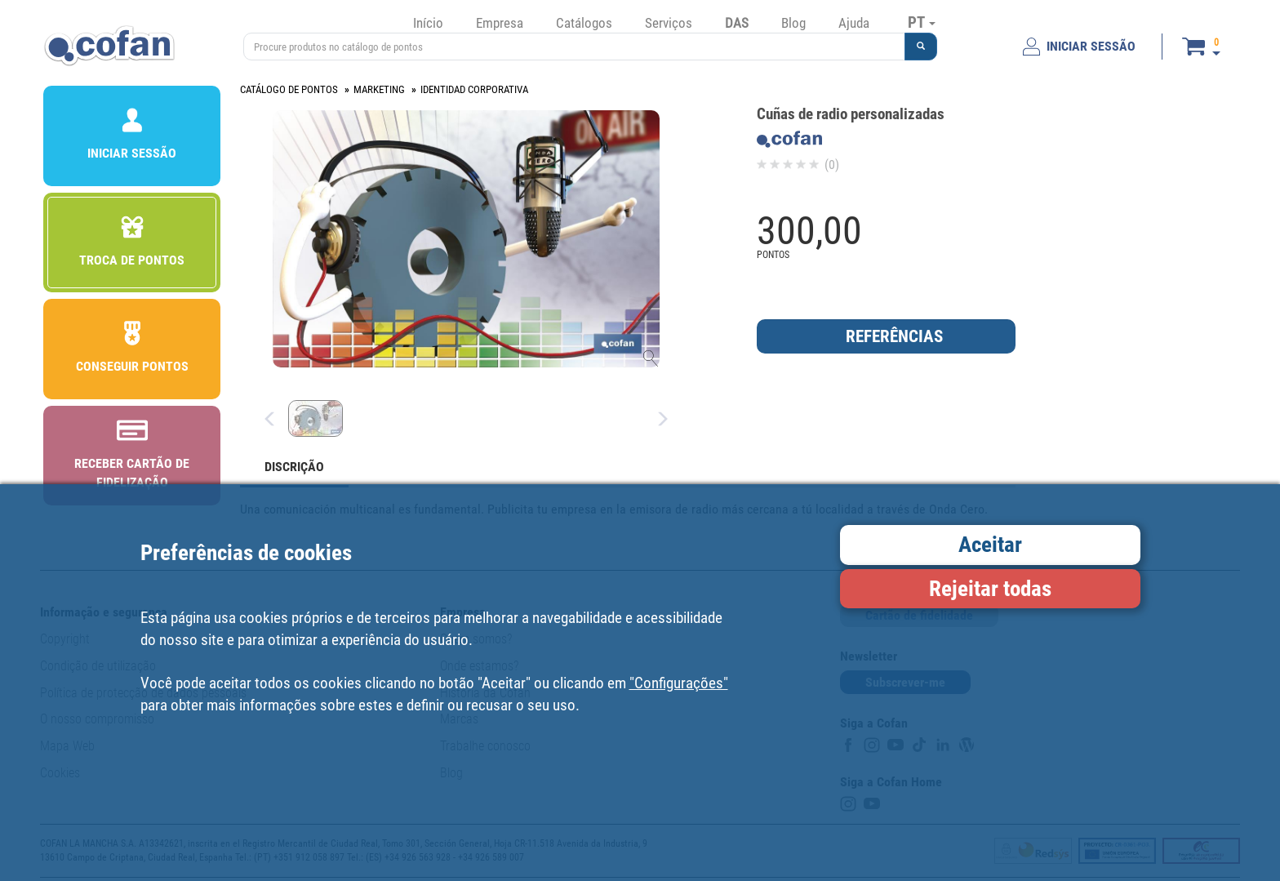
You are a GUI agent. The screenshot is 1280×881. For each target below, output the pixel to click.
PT (922, 22)
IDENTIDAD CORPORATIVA (474, 89)
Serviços (668, 23)
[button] (920, 46)
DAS (737, 23)
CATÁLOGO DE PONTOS (289, 89)
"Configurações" (678, 683)
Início (428, 23)
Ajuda (853, 23)
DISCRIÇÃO (294, 466)
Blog (793, 23)
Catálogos (584, 23)
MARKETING (379, 89)
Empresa (499, 23)
